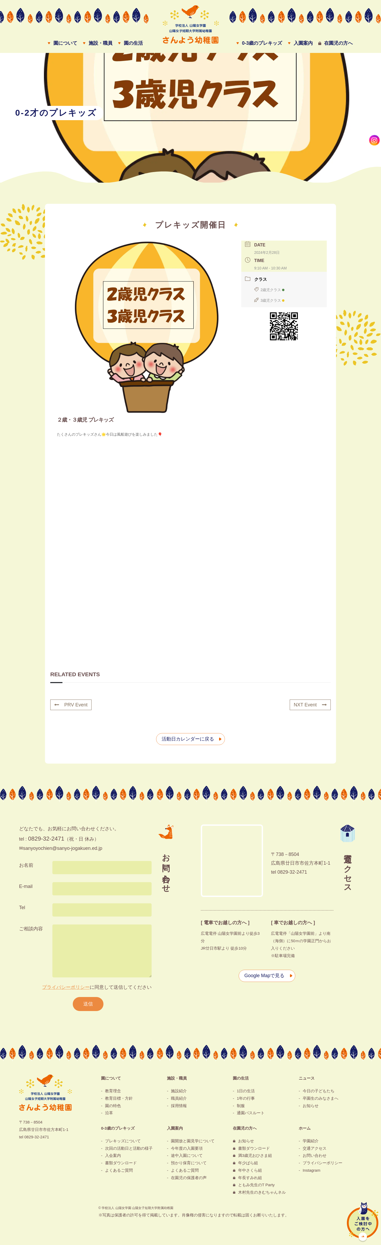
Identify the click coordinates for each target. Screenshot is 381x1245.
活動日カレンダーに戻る (188, 739)
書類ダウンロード (121, 1163)
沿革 (109, 1113)
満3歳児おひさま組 (255, 1155)
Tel (22, 907)
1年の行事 (246, 1098)
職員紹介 (179, 1098)
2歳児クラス (269, 290)
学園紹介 (311, 1141)
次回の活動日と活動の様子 (129, 1148)
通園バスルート (251, 1113)
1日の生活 (246, 1091)
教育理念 (113, 1091)
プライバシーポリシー (66, 987)
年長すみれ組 (250, 1177)
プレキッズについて (123, 1141)
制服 (241, 1105)
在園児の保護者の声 (189, 1177)
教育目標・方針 (119, 1098)
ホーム (305, 1128)
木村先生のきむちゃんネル (262, 1192)
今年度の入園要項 (187, 1148)
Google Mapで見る (264, 975)
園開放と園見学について (193, 1141)
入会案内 (113, 1155)
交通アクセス (314, 1148)
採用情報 (179, 1105)
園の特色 (113, 1105)
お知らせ (311, 1105)
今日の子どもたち (318, 1091)
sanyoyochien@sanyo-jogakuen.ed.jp (62, 848)
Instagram (311, 1170)
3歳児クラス (269, 300)
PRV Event (71, 704)
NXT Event (310, 704)
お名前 (26, 865)
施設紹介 (179, 1091)
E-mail (26, 886)
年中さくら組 (250, 1170)
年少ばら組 (248, 1163)
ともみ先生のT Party (256, 1185)
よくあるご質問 (119, 1170)
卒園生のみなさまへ (320, 1098)
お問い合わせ (314, 1155)
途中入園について (187, 1155)
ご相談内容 (31, 928)
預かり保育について (189, 1163)
